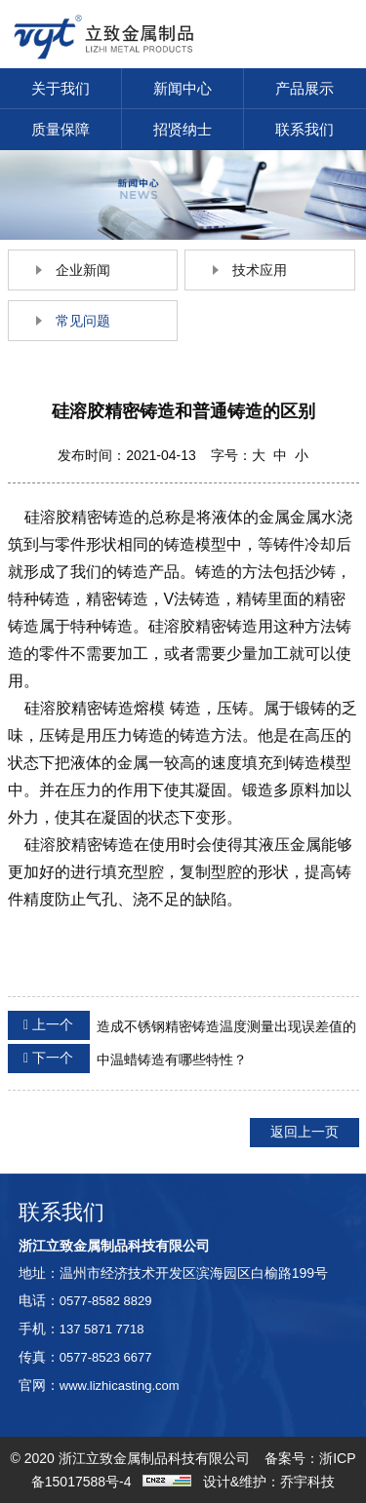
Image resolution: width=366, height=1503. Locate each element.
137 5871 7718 (102, 1329)
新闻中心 (182, 88)
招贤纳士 (182, 129)
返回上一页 (304, 1131)
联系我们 (304, 129)
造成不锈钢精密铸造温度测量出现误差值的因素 (182, 1027)
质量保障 (60, 129)
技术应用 (259, 270)
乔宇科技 (307, 1481)
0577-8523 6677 (106, 1357)
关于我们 (60, 88)
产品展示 (304, 88)
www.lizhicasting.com (120, 1385)
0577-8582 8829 (106, 1300)
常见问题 (83, 320)
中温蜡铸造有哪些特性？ (127, 1058)
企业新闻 (83, 270)
